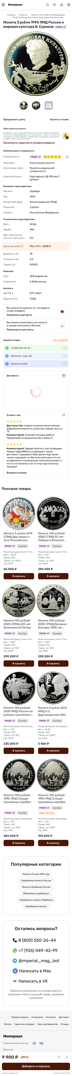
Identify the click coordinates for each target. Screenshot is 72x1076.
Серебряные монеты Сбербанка (36, 900)
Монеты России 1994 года (36, 874)
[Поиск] (47, 5)
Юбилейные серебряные (36, 893)
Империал (15, 4)
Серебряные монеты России (36, 880)
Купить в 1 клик (59, 119)
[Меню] (3, 4)
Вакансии (8, 1049)
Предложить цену (14, 119)
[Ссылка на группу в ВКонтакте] (41, 1043)
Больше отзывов (16, 472)
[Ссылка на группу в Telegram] (33, 1043)
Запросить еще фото (19, 314)
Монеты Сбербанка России (36, 887)
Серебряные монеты (36, 906)
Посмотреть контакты (20, 329)
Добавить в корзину (36, 1066)
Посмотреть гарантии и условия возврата (29, 142)
